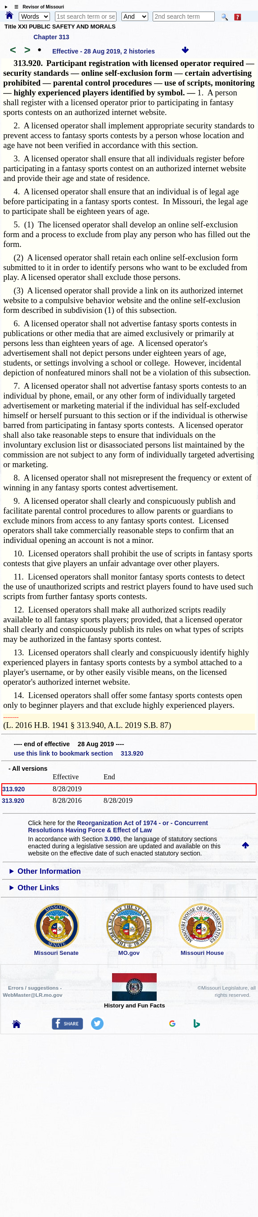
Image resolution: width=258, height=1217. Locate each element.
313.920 (13, 789)
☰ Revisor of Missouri (37, 6)
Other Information (49, 871)
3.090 (112, 839)
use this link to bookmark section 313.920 (78, 753)
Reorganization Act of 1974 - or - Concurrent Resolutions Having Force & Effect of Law (118, 826)
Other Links (38, 888)
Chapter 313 (51, 37)
